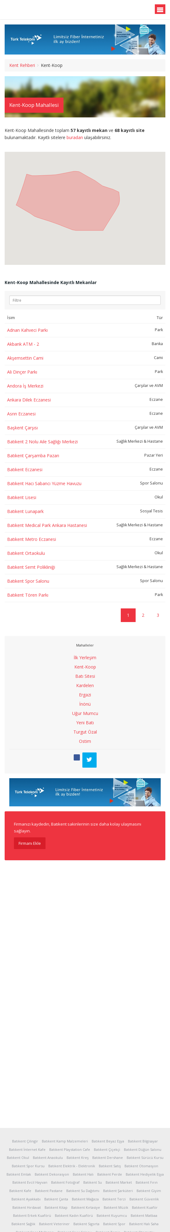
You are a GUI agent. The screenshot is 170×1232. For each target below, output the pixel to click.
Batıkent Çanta (56, 1199)
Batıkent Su (92, 1182)
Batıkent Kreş (78, 1157)
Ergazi (85, 695)
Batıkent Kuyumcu (112, 1215)
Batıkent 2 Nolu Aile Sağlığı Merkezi (42, 442)
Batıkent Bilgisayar (143, 1141)
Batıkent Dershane (107, 1157)
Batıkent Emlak (19, 1174)
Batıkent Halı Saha (144, 1223)
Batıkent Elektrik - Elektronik (71, 1166)
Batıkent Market (119, 1182)
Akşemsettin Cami (25, 358)
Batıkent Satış (110, 1166)
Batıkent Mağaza (85, 1199)
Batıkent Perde (109, 1174)
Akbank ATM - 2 (23, 344)
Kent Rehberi (22, 65)
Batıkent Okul (18, 1157)
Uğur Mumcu (85, 713)
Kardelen (85, 685)
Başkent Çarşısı (22, 428)
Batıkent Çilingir (25, 1141)
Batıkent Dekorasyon (52, 1174)
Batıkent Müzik (116, 1207)
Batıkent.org (35, 10)
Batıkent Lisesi (21, 497)
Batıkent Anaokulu (48, 1157)
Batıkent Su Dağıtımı (82, 1190)
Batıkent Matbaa (144, 1215)
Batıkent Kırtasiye (85, 1207)
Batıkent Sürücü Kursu (145, 1157)
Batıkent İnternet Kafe (27, 1149)
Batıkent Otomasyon (141, 1166)
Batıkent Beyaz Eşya (108, 1141)
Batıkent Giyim (149, 1190)
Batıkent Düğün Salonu (142, 1149)
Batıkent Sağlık (23, 1223)
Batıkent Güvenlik (144, 1199)
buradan (75, 137)
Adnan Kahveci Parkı (27, 330)
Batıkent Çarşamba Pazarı (33, 455)
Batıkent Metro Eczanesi (31, 539)
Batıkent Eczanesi (24, 469)
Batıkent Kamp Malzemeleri (65, 1141)
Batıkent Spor (114, 1223)
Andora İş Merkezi (25, 386)
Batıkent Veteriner (54, 1223)
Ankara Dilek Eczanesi (29, 400)
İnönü (85, 704)
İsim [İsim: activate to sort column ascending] (11, 317)
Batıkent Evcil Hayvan (29, 1182)
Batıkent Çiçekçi (107, 1149)
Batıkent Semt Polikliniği (31, 567)
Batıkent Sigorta (86, 1223)
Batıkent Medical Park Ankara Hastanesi (47, 525)
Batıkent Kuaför (145, 1207)
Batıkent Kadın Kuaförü (74, 1215)
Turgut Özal (85, 732)
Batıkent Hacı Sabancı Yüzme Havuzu (44, 483)
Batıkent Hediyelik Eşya (145, 1174)
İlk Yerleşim (85, 657)
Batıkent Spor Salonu (28, 581)
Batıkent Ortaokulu (26, 553)
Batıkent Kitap (56, 1207)
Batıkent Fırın (147, 1182)
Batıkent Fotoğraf (65, 1182)
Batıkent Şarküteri (118, 1190)
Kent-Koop (85, 667)
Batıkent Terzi (114, 1199)
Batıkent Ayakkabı (26, 1199)
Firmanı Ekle (30, 843)
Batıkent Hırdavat (26, 1207)
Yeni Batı (85, 723)
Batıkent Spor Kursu (28, 1166)
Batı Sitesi (85, 676)
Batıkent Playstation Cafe (69, 1149)
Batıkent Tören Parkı (27, 595)
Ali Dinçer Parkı (22, 372)
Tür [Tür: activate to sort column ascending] (160, 317)
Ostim (85, 741)
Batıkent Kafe (20, 1190)
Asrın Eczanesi (21, 414)
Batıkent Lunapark (25, 511)
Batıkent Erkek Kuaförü (32, 1215)
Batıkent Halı (83, 1174)
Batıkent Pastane (49, 1190)
